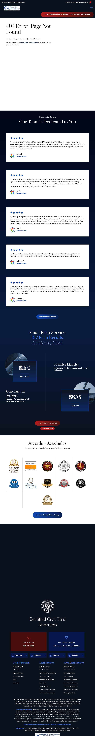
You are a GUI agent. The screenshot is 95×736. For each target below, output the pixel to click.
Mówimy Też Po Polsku (19, 2)
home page (24, 42)
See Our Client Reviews (47, 316)
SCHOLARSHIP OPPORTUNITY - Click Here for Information (67, 14)
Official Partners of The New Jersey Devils (78, 2)
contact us (34, 42)
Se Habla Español (7, 2)
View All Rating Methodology (47, 515)
